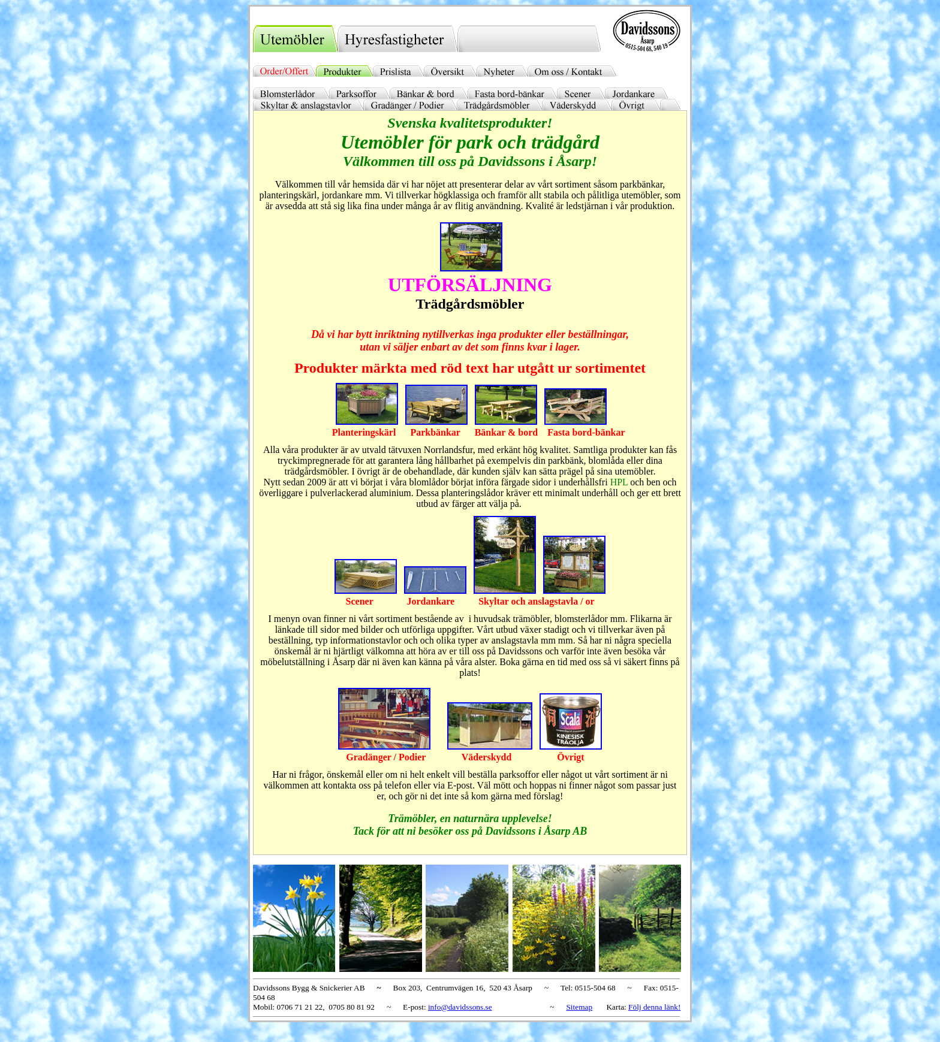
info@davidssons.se (460, 1006)
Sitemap (579, 1006)
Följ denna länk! (654, 1006)
